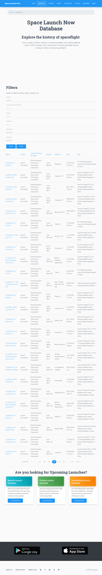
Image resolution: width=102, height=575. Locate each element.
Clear (21, 146)
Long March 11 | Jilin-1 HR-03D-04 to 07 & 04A (12, 284)
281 (49, 461)
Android (86, 3)
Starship (51, 3)
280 (44, 461)
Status (8, 113)
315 (72, 461)
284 (64, 461)
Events (59, 3)
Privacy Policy (20, 570)
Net (68, 154)
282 (54, 461)
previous (25, 461)
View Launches (15, 500)
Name (7, 154)
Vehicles (77, 3)
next (78, 461)
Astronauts (68, 3)
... (35, 461)
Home (33, 3)
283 (59, 461)
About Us (9, 570)
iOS (94, 3)
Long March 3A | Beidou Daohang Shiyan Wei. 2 (10, 260)
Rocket (49, 154)
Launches (41, 3)
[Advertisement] (51, 68)
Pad (78, 154)
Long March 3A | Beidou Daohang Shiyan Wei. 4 (10, 404)
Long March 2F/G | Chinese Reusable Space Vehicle (11, 356)
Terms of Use (32, 570)
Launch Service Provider (13, 105)
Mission (58, 154)
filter (11, 146)
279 (39, 461)
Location (9, 121)
